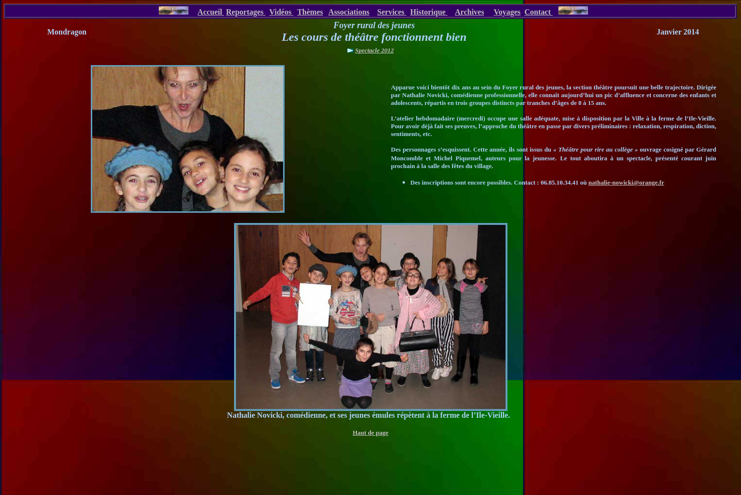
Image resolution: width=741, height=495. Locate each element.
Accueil (211, 12)
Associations (348, 12)
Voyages (507, 12)
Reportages (245, 12)
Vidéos (281, 12)
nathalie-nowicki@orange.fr (626, 182)
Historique (429, 12)
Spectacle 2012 (374, 50)
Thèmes (310, 12)
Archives (469, 12)
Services (391, 12)
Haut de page (370, 432)
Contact (538, 12)
